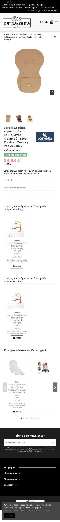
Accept (9, 516)
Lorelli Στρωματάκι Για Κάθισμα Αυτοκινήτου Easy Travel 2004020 (17, 388)
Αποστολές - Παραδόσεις (14, 5)
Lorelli (17, 395)
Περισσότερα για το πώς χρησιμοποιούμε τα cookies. (28, 510)
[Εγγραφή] (53, 442)
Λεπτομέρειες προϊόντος (30, 188)
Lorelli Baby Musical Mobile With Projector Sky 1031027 (17, 247)
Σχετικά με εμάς (47, 8)
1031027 (17, 254)
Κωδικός (8, 150)
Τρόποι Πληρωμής (36, 5)
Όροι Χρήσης (31, 8)
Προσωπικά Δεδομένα (12, 8)
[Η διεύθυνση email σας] (27, 442)
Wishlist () (34, 10)
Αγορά (17, 266)
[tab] (30, 188)
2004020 (17, 397)
